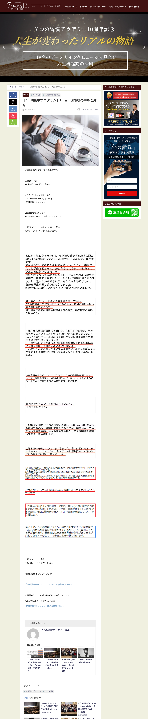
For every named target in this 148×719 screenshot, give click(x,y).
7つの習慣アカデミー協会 (89, 109)
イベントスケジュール (97, 7)
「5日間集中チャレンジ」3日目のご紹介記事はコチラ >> (49, 584)
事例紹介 (83, 7)
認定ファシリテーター (117, 7)
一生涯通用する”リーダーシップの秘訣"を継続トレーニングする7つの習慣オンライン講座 (121, 153)
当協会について (71, 7)
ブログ (25, 95)
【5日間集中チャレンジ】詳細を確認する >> (44, 606)
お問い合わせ (134, 7)
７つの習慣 (36, 95)
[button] (74, 45)
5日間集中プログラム (52, 95)
